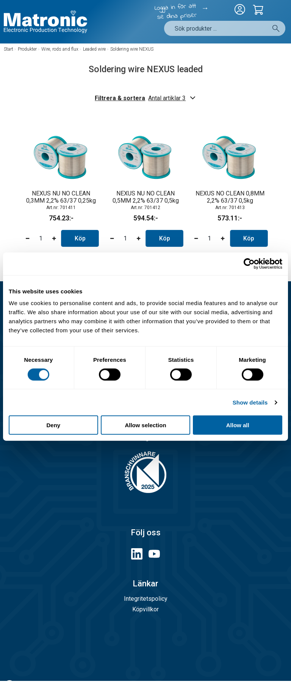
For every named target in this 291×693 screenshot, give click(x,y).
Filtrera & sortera (145, 98)
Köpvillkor (145, 609)
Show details (250, 402)
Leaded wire (94, 49)
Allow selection (145, 425)
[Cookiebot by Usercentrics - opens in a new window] (249, 263)
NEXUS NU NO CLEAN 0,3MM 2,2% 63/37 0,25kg (61, 197)
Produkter (27, 49)
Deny (53, 425)
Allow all (237, 425)
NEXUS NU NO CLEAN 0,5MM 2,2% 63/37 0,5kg (146, 197)
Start (8, 49)
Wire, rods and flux (59, 49)
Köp (80, 238)
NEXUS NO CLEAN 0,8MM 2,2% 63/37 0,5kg (230, 197)
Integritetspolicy (145, 598)
